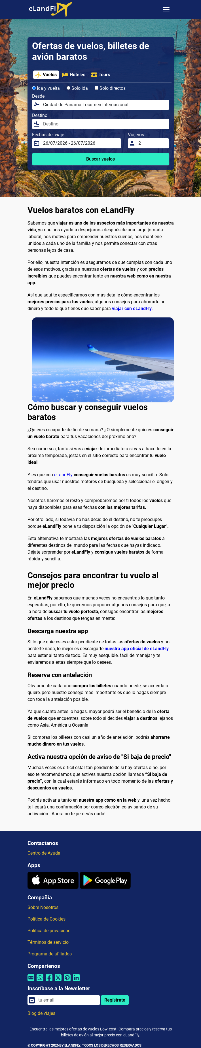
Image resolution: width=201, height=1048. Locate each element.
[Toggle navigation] (166, 9)
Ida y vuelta (46, 88)
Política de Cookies (46, 919)
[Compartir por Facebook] (49, 981)
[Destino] (104, 124)
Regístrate (114, 1000)
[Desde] (104, 105)
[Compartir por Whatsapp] (40, 981)
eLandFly (63, 474)
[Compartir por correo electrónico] (30, 981)
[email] (67, 1000)
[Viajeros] (152, 143)
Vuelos (46, 74)
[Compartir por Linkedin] (76, 981)
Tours (100, 74)
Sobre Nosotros (42, 907)
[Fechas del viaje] (80, 143)
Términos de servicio (48, 942)
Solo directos (110, 88)
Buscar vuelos (100, 159)
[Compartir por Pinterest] (67, 981)
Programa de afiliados (49, 954)
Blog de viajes (41, 1013)
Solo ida (77, 88)
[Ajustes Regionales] (154, 9)
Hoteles (73, 74)
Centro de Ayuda (43, 853)
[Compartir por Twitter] (58, 981)
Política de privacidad (49, 930)
